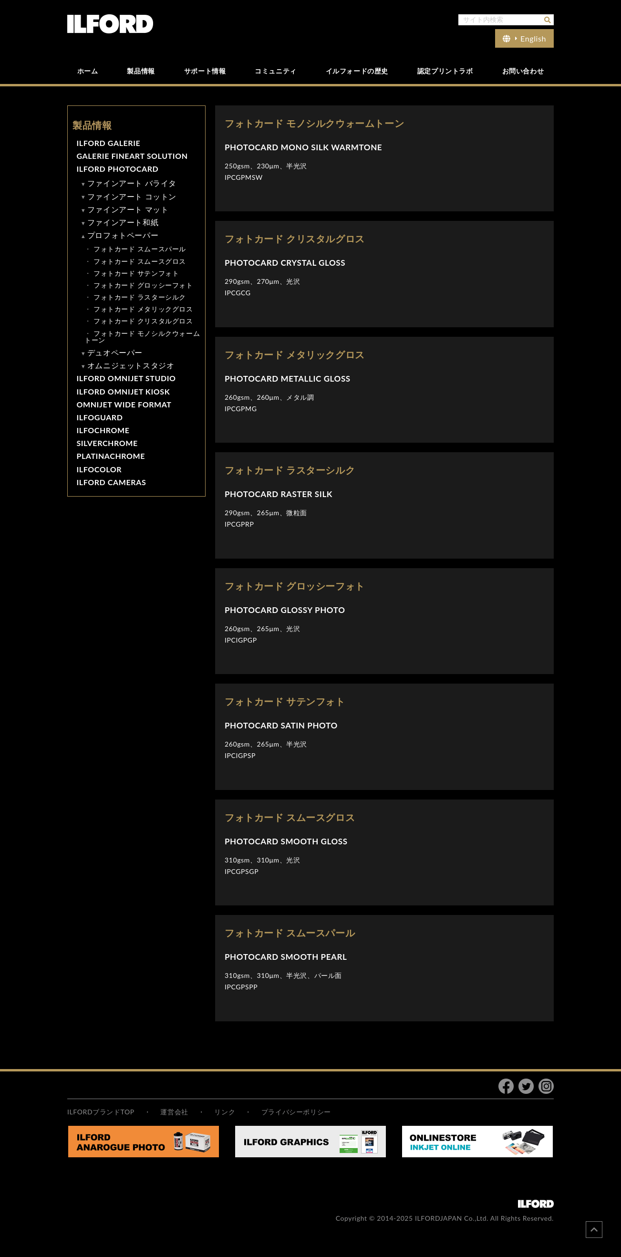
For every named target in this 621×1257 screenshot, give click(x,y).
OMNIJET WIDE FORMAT (123, 404)
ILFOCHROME (102, 430)
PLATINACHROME (110, 455)
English (524, 38)
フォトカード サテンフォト (136, 273)
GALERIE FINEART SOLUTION (131, 155)
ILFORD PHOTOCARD (117, 168)
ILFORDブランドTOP (101, 1112)
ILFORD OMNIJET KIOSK (123, 391)
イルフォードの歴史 (357, 71)
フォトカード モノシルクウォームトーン (142, 336)
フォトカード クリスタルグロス (143, 321)
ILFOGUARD (99, 417)
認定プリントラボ (445, 71)
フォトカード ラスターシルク (139, 297)
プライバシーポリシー (296, 1112)
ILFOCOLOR (99, 469)
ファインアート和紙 (122, 222)
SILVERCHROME (106, 442)
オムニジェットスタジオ (131, 365)
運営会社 (174, 1112)
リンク (224, 1112)
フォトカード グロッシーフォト (143, 285)
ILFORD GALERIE (108, 142)
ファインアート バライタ (131, 182)
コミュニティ (276, 71)
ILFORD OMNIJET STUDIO (126, 378)
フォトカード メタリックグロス (143, 309)
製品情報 (141, 71)
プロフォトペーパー (122, 234)
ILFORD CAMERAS (111, 482)
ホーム (87, 71)
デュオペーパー (115, 352)
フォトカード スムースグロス (139, 261)
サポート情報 (205, 71)
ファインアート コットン (131, 196)
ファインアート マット (128, 209)
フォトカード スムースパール (139, 249)
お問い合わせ (523, 71)
